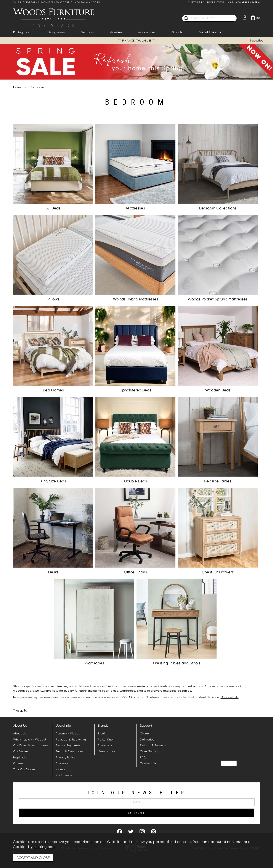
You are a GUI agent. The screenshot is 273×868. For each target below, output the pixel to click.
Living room (55, 32)
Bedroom (87, 32)
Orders (145, 733)
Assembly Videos (68, 733)
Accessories (147, 32)
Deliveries (147, 739)
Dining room (22, 32)
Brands (177, 32)
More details (230, 697)
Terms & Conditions (70, 751)
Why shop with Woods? (29, 739)
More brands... (108, 751)
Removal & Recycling (71, 739)
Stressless (105, 745)
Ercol (101, 733)
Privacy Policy (66, 757)
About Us (19, 733)
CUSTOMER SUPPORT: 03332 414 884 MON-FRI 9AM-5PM (224, 2)
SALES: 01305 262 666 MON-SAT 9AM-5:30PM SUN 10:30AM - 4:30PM (56, 2)
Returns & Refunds (153, 745)
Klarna (60, 769)
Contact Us (148, 763)
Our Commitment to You (30, 745)
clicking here (45, 847)
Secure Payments (68, 745)
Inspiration (20, 757)
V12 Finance (64, 775)
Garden (116, 32)
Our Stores (21, 751)
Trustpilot (256, 40)
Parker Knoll (106, 739)
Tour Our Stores (24, 769)
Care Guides (149, 751)
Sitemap (62, 763)
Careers (19, 763)
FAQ (143, 757)
